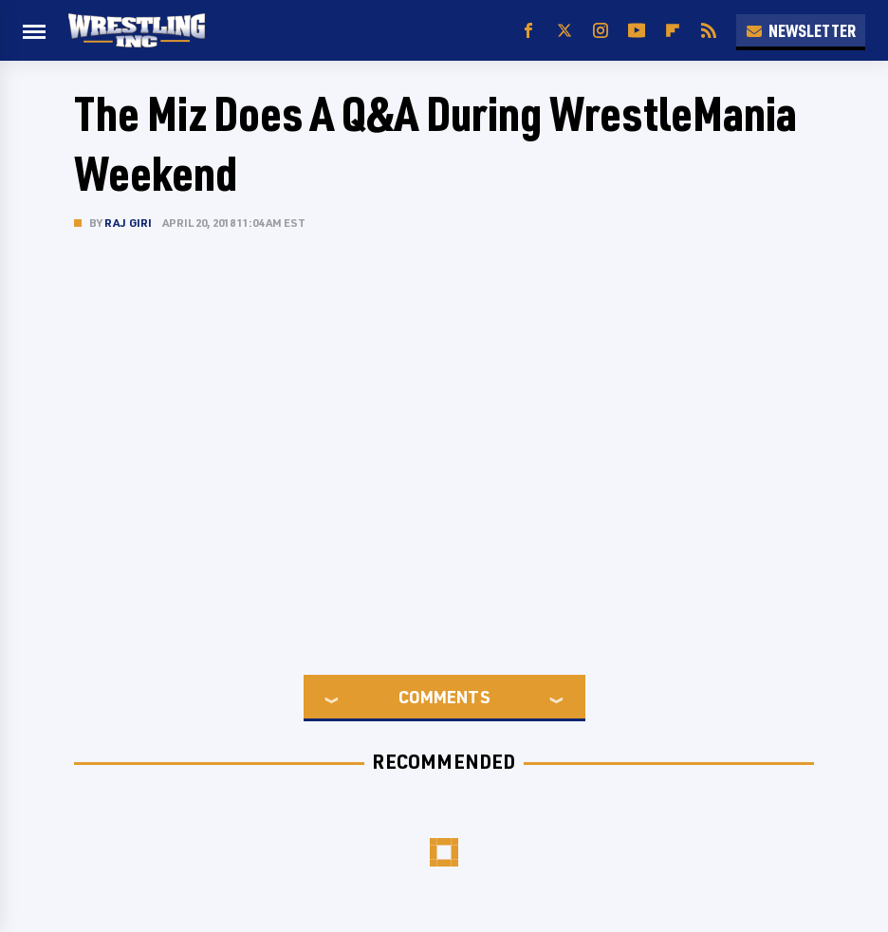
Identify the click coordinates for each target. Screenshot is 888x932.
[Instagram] (600, 31)
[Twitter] (564, 31)
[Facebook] (528, 31)
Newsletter (801, 30)
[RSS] (708, 31)
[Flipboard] (672, 31)
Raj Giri (128, 222)
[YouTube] (636, 31)
